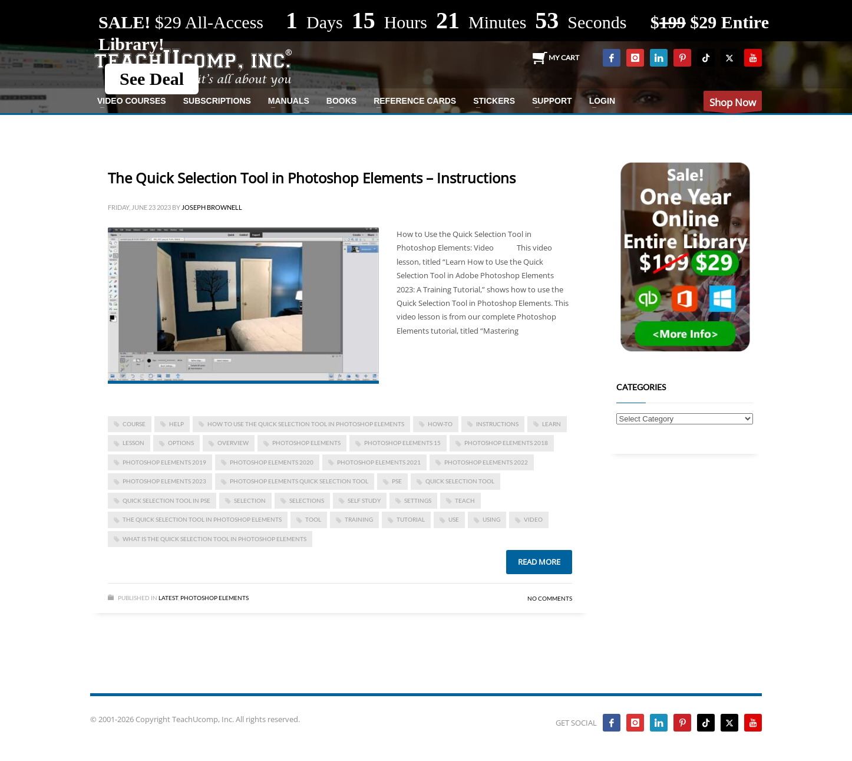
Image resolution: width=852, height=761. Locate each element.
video (533, 519)
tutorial (411, 519)
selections (306, 500)
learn (551, 423)
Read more (539, 561)
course (134, 423)
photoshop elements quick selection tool (299, 481)
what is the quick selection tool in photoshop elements (214, 538)
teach (465, 500)
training (359, 519)
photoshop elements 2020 (271, 462)
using (491, 519)
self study (364, 500)
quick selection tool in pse (166, 500)
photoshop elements (306, 442)
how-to (440, 423)
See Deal (152, 78)
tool (313, 519)
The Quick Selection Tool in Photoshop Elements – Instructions (312, 177)
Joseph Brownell (211, 207)
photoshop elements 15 (402, 442)
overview (233, 442)
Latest (168, 597)
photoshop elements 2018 (506, 442)
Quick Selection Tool (459, 481)
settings (417, 500)
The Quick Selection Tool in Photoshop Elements (202, 519)
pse (397, 481)
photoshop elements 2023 (164, 481)
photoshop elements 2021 (379, 462)
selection (250, 500)
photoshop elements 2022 (486, 462)
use (453, 519)
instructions (497, 423)
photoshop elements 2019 (164, 462)
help (176, 423)
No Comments (549, 598)
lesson (133, 442)
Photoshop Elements (214, 597)
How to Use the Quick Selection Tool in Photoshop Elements (305, 423)
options (181, 442)
